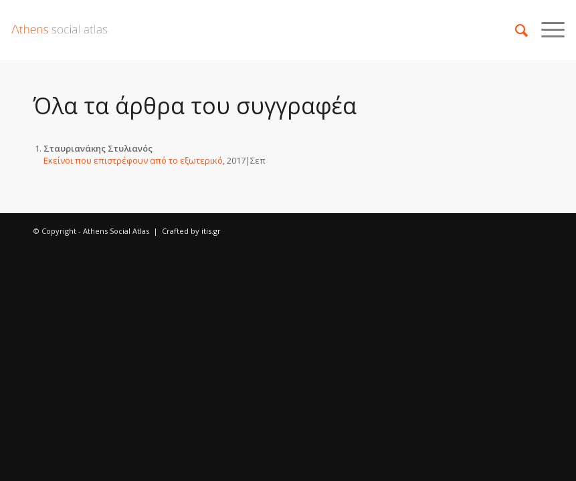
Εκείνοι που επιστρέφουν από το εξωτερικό (133, 160)
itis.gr (211, 231)
